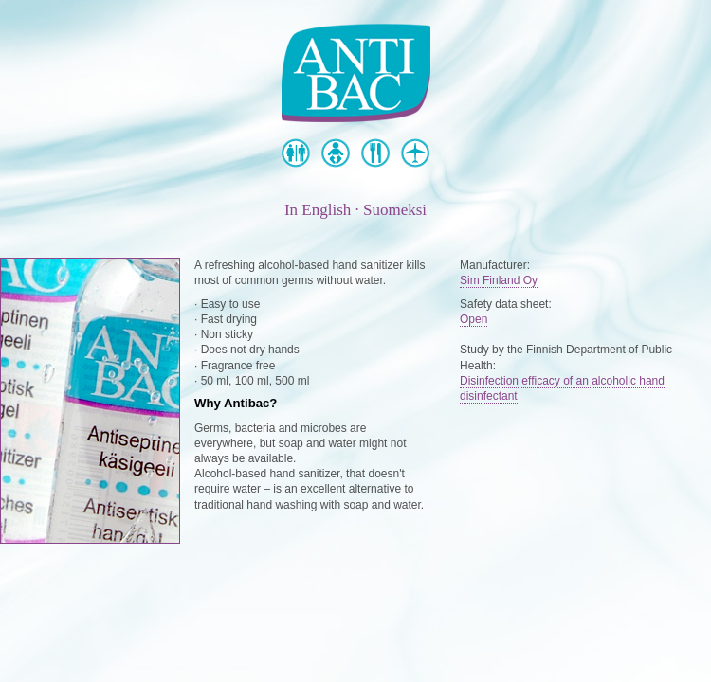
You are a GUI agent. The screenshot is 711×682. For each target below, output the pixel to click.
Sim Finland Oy (499, 280)
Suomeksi (395, 210)
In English (317, 210)
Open (473, 319)
